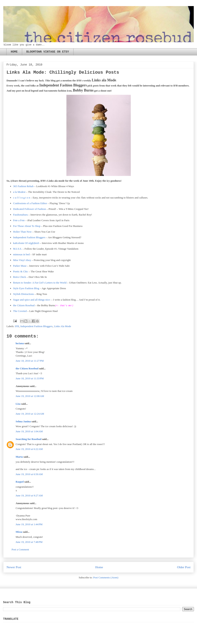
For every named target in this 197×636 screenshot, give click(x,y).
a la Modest (19, 191)
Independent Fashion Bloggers (29, 237)
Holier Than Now (22, 231)
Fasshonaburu (20, 214)
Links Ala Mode (62, 326)
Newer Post (13, 567)
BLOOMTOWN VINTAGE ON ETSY (47, 51)
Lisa (18, 403)
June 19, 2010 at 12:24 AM (30, 413)
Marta (19, 456)
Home (99, 567)
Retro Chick (19, 276)
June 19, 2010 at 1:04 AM (29, 431)
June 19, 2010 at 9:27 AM (29, 495)
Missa (19, 531)
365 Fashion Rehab (23, 186)
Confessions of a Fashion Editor (30, 203)
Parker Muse (20, 265)
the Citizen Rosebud (24, 305)
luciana (20, 343)
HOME (14, 51)
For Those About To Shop (26, 225)
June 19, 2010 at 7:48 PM (29, 541)
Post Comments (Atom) (105, 577)
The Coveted (20, 311)
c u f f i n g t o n (21, 197)
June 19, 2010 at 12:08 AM (30, 396)
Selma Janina (23, 421)
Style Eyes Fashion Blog (26, 288)
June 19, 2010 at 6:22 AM (29, 449)
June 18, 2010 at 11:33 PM (30, 378)
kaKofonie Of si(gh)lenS (26, 243)
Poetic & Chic (20, 271)
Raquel (20, 481)
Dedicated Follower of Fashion (29, 208)
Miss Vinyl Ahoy (22, 260)
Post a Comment (20, 549)
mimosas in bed (21, 254)
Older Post (184, 567)
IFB (17, 326)
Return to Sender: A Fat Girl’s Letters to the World (40, 282)
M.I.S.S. (17, 248)
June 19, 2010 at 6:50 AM (29, 474)
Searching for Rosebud (28, 439)
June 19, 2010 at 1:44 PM (29, 524)
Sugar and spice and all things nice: (32, 299)
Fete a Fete (19, 220)
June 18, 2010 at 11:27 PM (30, 360)
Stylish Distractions (23, 293)
